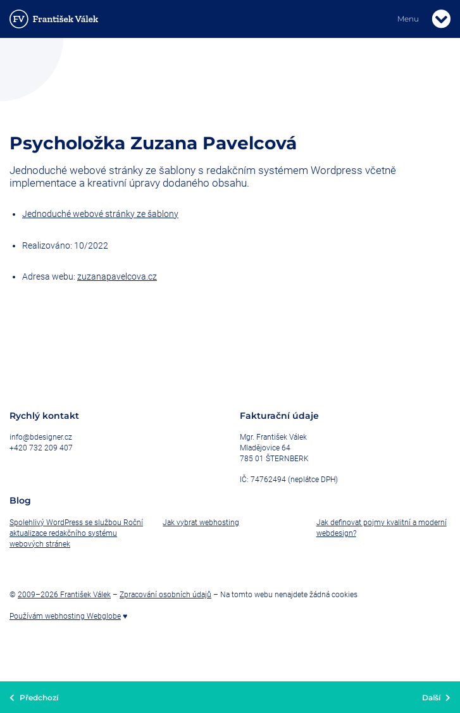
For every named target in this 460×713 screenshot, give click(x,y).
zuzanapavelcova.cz (117, 276)
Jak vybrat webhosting (201, 522)
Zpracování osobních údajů (165, 594)
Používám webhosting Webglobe (65, 616)
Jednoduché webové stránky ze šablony (100, 214)
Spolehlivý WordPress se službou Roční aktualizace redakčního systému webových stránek (76, 533)
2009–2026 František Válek (64, 594)
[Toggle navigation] (441, 18)
